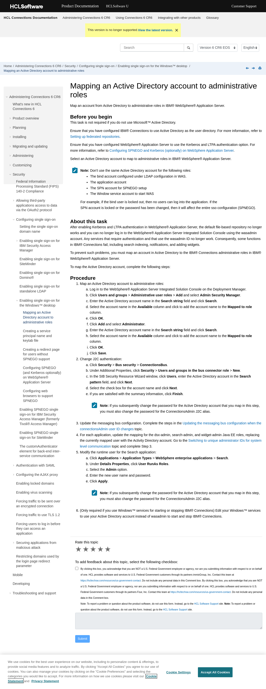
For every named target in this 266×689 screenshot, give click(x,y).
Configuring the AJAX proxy (37, 475)
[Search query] (156, 47)
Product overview (26, 118)
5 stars (108, 549)
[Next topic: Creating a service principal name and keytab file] (254, 68)
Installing (19, 137)
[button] (7, 97)
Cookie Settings (178, 675)
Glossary (212, 18)
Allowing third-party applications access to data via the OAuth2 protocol (36, 205)
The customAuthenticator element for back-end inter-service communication (40, 451)
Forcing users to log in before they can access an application (38, 528)
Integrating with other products (179, 18)
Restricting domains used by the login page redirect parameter (37, 561)
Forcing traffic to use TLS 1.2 (38, 515)
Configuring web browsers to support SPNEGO (38, 395)
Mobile (18, 575)
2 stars (86, 549)
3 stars (93, 549)
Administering (23, 156)
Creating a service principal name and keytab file (37, 335)
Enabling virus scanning (34, 492)
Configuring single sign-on (97, 66)
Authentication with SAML (35, 465)
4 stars (100, 549)
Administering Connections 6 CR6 (86, 18)
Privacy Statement (45, 683)
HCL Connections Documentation (30, 17)
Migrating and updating (30, 146)
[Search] (188, 47)
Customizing (22, 165)
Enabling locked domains (35, 483)
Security (70, 66)
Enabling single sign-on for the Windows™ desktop (153, 66)
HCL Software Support (206, 603)
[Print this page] (260, 68)
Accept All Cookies (215, 675)
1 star (78, 549)
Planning (19, 128)
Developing (21, 584)
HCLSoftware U (117, 6)
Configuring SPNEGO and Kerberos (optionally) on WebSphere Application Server (172, 150)
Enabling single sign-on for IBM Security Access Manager (40, 245)
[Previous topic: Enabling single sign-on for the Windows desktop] (247, 68)
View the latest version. (155, 30)
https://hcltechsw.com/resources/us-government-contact (111, 580)
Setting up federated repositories (95, 137)
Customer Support (244, 6)
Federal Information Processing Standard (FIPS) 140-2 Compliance (37, 186)
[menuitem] (86, 18)
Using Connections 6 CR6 (134, 18)
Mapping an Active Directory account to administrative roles (44, 70)
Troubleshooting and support (34, 593)
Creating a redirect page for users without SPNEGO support (41, 354)
